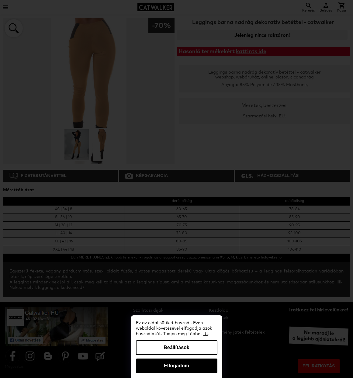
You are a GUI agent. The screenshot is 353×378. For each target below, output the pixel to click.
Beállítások (176, 347)
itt (205, 334)
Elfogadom (176, 365)
